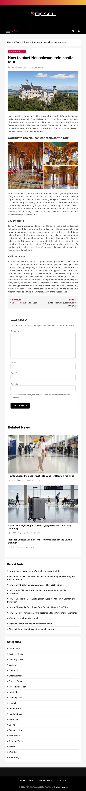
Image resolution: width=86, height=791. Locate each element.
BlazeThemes (61, 787)
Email (14, 373)
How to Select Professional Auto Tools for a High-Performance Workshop (43, 613)
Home (22, 781)
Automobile (14, 648)
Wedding (13, 752)
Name (14, 362)
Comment (16, 331)
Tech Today (14, 735)
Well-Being (14, 757)
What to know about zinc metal (23, 618)
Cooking (12, 665)
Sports (12, 725)
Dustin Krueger (17, 480)
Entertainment (15, 676)
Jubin (13, 547)
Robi (12, 67)
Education (13, 670)
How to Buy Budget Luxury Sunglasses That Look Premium (36, 585)
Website (14, 384)
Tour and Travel (17, 52)
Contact (62, 781)
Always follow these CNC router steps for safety (31, 629)
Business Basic (16, 654)
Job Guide (13, 692)
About (32, 781)
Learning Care (15, 697)
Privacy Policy (46, 781)
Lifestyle (13, 703)
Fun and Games (16, 681)
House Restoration (17, 687)
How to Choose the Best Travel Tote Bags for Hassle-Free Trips (41, 475)
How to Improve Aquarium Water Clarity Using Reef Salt (35, 571)
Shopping (13, 719)
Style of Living (15, 730)
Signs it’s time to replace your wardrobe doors (30, 624)
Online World (15, 708)
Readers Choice (16, 714)
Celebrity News (16, 659)
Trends (12, 746)
